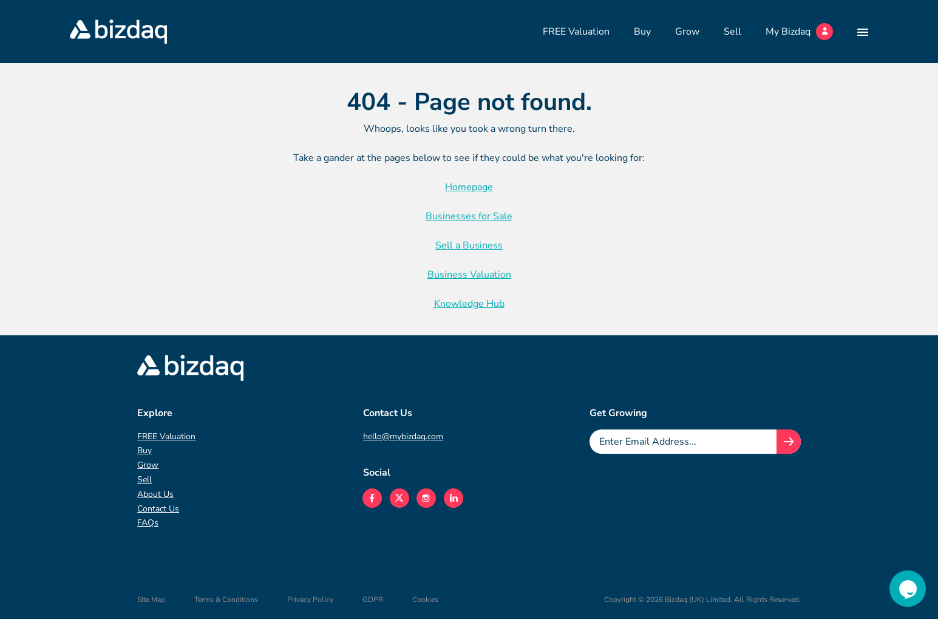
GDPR (372, 599)
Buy (642, 31)
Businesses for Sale (469, 216)
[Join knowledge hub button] (789, 441)
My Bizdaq (799, 31)
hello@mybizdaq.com (403, 436)
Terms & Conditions (226, 599)
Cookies (425, 599)
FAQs (147, 522)
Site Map (151, 599)
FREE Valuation (576, 31)
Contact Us (158, 509)
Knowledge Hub (469, 303)
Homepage (469, 187)
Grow (687, 31)
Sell (732, 31)
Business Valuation (469, 274)
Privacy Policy (310, 599)
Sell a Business (469, 245)
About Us (155, 494)
